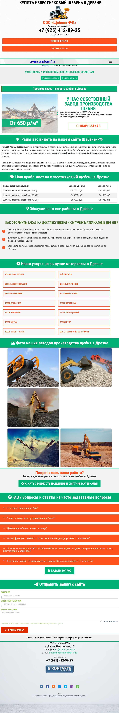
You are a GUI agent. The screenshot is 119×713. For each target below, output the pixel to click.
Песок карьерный (68, 303)
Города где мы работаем (81, 635)
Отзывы (56, 635)
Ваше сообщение (9, 607)
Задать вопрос (69, 78)
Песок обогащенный (69, 313)
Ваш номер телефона (11, 599)
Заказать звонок (50, 78)
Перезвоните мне (59, 41)
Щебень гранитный (69, 293)
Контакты (65, 635)
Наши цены (39, 635)
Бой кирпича (66, 274)
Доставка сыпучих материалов (74, 332)
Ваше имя (5, 590)
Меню (110, 60)
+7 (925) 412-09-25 (59, 30)
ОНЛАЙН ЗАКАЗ (88, 126)
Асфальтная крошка (14, 274)
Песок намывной (12, 313)
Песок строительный (15, 332)
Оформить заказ (59, 48)
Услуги (48, 635)
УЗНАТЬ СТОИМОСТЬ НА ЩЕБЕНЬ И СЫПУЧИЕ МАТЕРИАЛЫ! (59, 483)
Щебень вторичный (69, 284)
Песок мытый (11, 322)
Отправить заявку (14, 628)
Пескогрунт (65, 322)
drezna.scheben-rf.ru (42, 61)
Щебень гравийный (13, 293)
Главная (30, 635)
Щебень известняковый (16, 284)
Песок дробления (13, 303)
